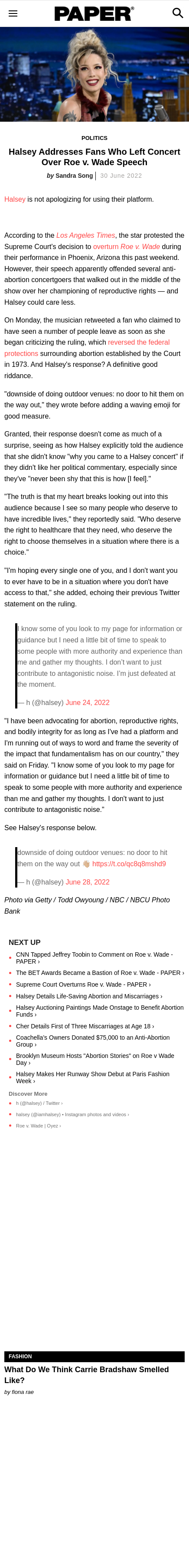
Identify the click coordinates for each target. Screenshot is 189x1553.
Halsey (15, 199)
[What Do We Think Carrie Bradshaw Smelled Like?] (94, 1306)
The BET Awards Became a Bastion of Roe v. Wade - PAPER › (100, 972)
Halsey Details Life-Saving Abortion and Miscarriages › (89, 996)
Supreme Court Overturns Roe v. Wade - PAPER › (83, 984)
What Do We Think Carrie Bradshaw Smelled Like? (86, 1375)
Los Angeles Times (85, 235)
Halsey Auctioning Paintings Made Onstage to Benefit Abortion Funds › (100, 1011)
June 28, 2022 (87, 882)
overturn (126, 246)
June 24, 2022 (87, 702)
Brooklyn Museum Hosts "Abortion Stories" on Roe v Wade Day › (95, 1059)
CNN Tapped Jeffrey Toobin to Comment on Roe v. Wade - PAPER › (94, 958)
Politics (94, 138)
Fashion (20, 1356)
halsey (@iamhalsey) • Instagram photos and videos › (72, 1114)
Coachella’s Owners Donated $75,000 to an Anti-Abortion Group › (93, 1041)
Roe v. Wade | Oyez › (38, 1125)
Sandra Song (74, 175)
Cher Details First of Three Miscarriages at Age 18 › (85, 1026)
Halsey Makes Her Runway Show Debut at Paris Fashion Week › (92, 1077)
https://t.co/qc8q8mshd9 (129, 864)
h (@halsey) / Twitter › (39, 1103)
